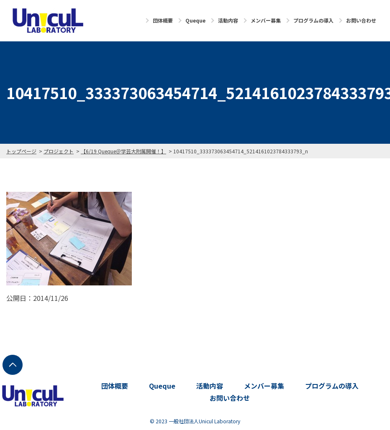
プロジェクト (59, 151)
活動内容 (228, 20)
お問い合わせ (361, 20)
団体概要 (163, 20)
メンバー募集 (266, 20)
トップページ (21, 151)
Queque (195, 20)
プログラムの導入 (313, 20)
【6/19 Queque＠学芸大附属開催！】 (123, 151)
